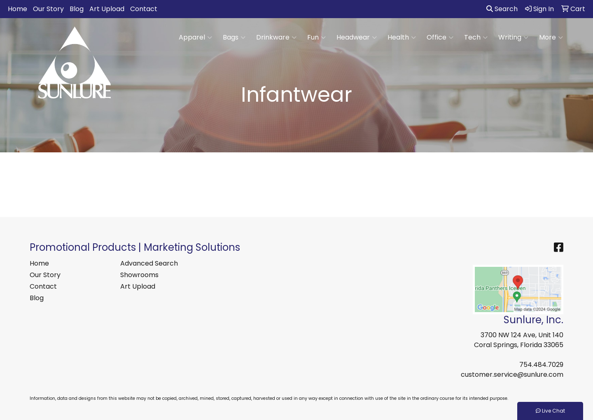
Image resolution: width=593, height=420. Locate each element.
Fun (316, 37)
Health (402, 37)
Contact (143, 9)
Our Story (48, 9)
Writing (513, 37)
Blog (77, 9)
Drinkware (276, 37)
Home (17, 9)
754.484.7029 (541, 364)
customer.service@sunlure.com (512, 374)
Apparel (195, 37)
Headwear (356, 37)
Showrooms (139, 275)
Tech (476, 37)
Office (440, 37)
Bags (234, 37)
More (551, 37)
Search (502, 9)
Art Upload (106, 9)
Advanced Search (149, 263)
